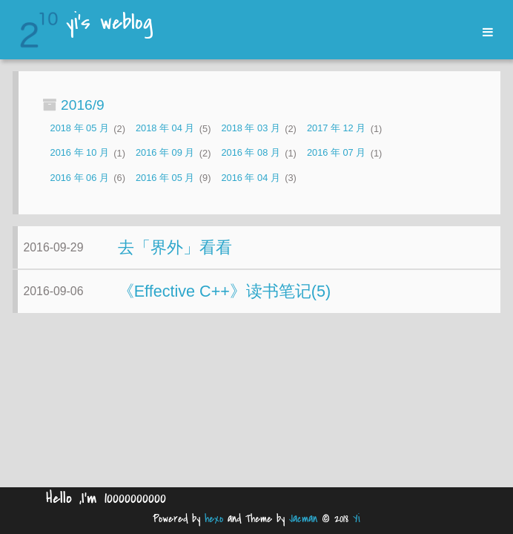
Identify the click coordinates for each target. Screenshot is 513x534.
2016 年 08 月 (250, 153)
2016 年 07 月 (336, 153)
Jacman (303, 519)
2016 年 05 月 (165, 177)
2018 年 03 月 (250, 128)
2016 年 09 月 (165, 153)
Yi (356, 519)
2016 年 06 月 (79, 177)
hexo (214, 519)
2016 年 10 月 (79, 153)
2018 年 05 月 (79, 128)
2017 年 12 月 (336, 128)
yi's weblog (109, 23)
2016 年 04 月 (250, 177)
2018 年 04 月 (165, 128)
